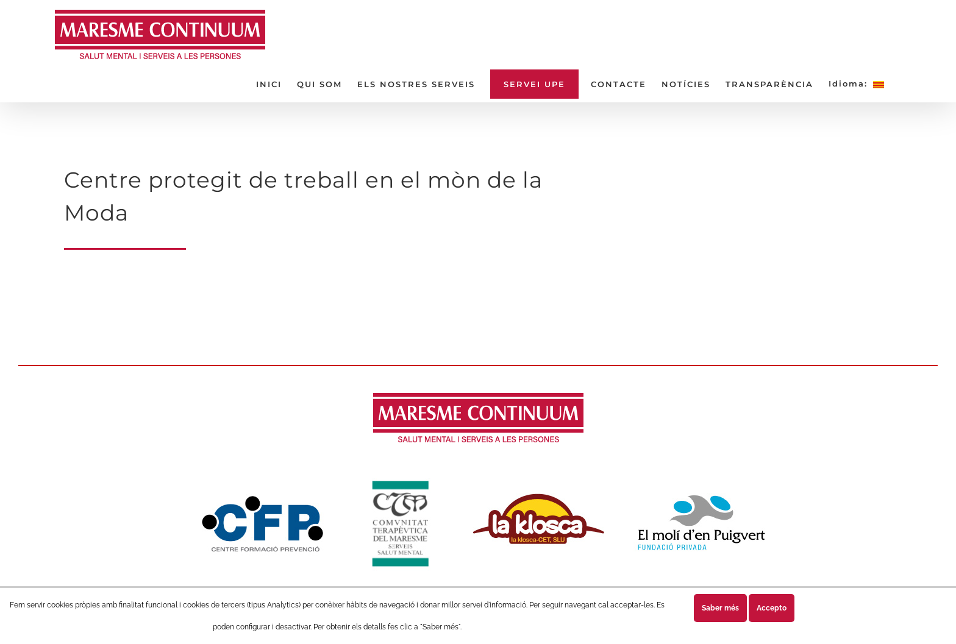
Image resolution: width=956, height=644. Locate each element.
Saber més (720, 608)
